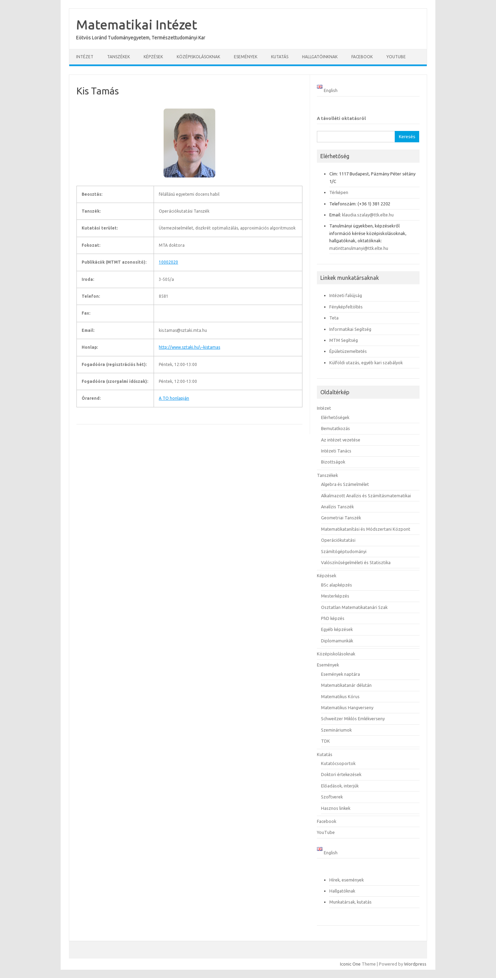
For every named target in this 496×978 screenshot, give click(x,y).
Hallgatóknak (342, 890)
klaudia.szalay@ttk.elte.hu (368, 214)
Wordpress (415, 963)
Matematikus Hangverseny (347, 707)
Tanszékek (118, 56)
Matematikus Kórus (340, 696)
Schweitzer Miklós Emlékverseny (353, 718)
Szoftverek (332, 796)
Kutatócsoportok (338, 763)
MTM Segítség (343, 340)
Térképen (338, 192)
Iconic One (350, 963)
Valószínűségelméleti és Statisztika (356, 562)
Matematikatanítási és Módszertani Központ (365, 529)
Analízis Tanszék (337, 506)
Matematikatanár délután (346, 685)
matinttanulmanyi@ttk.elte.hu (358, 248)
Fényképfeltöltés (346, 306)
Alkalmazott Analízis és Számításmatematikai (366, 495)
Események (245, 56)
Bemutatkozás (335, 428)
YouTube (396, 56)
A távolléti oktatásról (341, 118)
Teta (334, 317)
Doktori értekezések (341, 774)
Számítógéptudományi (343, 551)
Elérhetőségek (335, 417)
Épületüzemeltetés (348, 351)
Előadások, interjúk (340, 785)
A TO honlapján (174, 398)
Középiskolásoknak (198, 56)
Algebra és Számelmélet (345, 484)
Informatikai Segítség (350, 329)
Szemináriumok (336, 729)
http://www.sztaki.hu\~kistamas (189, 347)
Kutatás (279, 56)
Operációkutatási (338, 540)
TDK (325, 740)
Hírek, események (346, 879)
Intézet (84, 56)
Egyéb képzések (337, 629)
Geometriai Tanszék (341, 517)
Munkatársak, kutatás (350, 901)
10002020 (168, 262)
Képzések (153, 56)
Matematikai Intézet (136, 24)
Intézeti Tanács (336, 450)
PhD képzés (332, 618)
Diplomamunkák (337, 640)
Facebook (362, 56)
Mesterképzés (335, 595)
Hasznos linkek (335, 808)
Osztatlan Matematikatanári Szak (354, 607)
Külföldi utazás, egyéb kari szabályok (366, 362)
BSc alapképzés (336, 584)
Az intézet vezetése (340, 439)
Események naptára (340, 674)
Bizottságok (333, 461)
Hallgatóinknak (320, 56)
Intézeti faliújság (345, 295)
